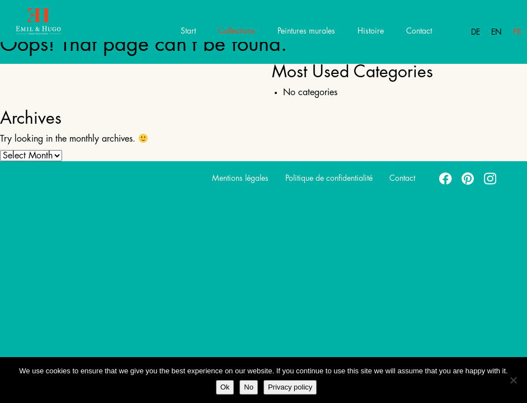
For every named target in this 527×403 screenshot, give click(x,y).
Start (188, 31)
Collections (236, 31)
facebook (445, 178)
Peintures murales (306, 31)
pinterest (468, 178)
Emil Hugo (49, 25)
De (475, 32)
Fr (517, 32)
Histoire (370, 31)
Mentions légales (240, 178)
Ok (225, 387)
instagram (490, 178)
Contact (419, 31)
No (248, 387)
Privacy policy (290, 387)
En (496, 32)
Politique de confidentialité (329, 178)
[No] (513, 380)
